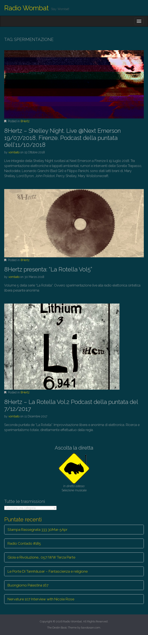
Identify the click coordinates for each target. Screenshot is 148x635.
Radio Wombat (26, 8)
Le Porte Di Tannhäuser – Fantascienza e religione (48, 571)
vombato (13, 152)
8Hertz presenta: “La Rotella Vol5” (48, 269)
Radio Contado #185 (24, 543)
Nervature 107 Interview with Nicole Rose (41, 599)
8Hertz (25, 121)
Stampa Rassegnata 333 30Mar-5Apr (38, 529)
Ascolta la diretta (74, 448)
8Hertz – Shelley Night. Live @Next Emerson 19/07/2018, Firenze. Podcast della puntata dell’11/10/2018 (62, 137)
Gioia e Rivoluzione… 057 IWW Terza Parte (41, 557)
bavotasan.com (90, 627)
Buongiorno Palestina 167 (28, 585)
